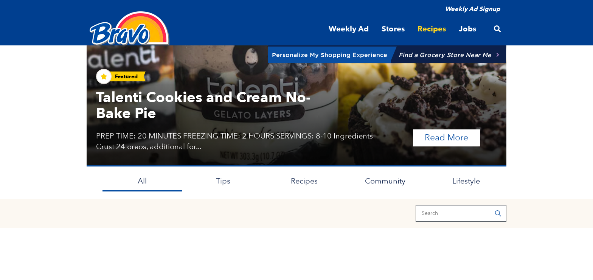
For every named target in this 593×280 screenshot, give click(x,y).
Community (385, 181)
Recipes (304, 181)
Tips (223, 181)
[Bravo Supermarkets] (130, 28)
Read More (452, 137)
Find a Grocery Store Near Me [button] (445, 54)
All (142, 181)
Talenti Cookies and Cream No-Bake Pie (203, 105)
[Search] (461, 213)
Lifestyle (466, 181)
